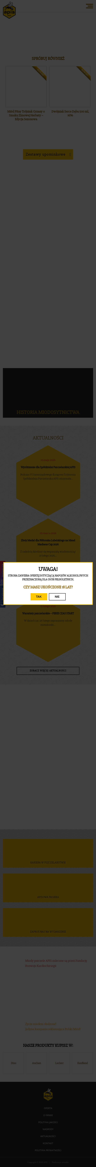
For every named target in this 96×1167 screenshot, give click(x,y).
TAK (39, 596)
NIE (57, 596)
